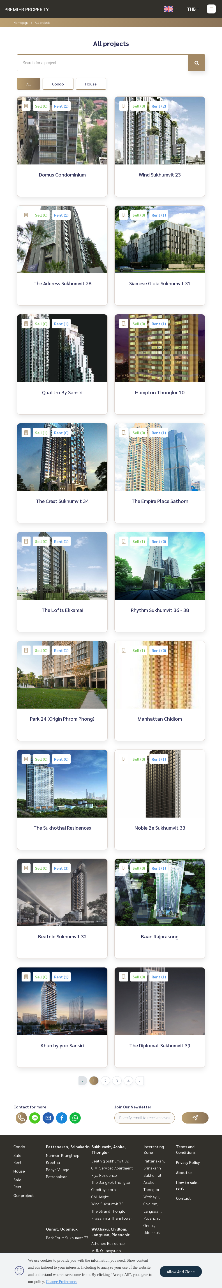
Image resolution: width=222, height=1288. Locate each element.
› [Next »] (139, 1080)
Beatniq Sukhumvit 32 (110, 1160)
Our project (23, 1195)
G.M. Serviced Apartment (112, 1167)
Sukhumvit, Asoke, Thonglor (153, 1182)
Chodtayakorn (103, 1189)
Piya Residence (104, 1175)
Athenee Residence (108, 1243)
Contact (183, 1198)
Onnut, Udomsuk (62, 1228)
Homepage (20, 22)
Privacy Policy (188, 1162)
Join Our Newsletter (132, 1106)
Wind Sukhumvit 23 (107, 1203)
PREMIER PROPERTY (26, 9)
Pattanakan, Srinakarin (68, 1146)
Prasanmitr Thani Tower (111, 1217)
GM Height (100, 1196)
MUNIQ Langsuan (106, 1250)
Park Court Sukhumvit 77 (67, 1237)
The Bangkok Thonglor (111, 1182)
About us (184, 1172)
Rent (17, 1162)
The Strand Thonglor (109, 1210)
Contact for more (29, 1106)
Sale (17, 1155)
